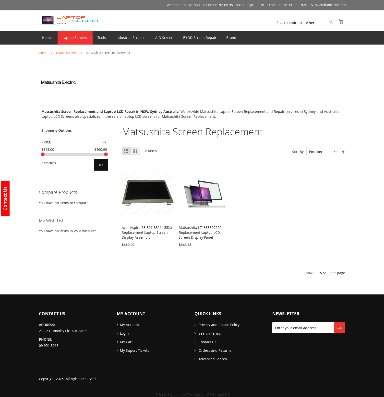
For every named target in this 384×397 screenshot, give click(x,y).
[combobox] (304, 22)
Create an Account (282, 4)
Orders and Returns (214, 350)
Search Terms (209, 333)
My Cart (126, 341)
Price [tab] (46, 142)
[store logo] (70, 20)
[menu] (192, 38)
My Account (129, 324)
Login (124, 333)
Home (43, 53)
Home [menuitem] (47, 37)
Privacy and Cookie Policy (219, 324)
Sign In (253, 4)
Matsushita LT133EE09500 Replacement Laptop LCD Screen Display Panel (200, 232)
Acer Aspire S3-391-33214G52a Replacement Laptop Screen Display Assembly (147, 232)
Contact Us (207, 341)
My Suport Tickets (134, 350)
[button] (323, 5)
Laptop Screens (67, 53)
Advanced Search (212, 359)
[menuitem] (75, 38)
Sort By (298, 151)
